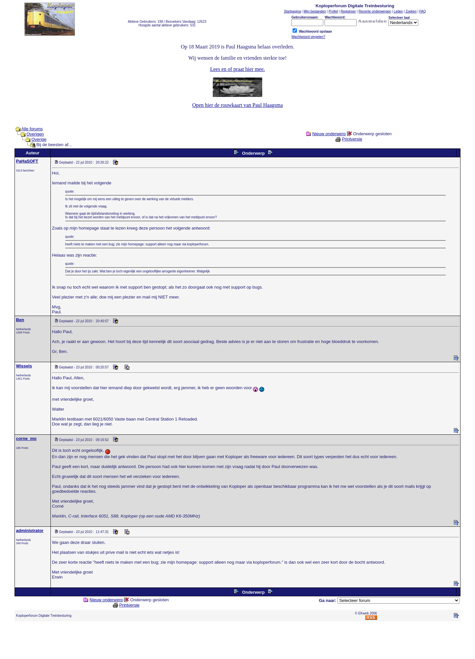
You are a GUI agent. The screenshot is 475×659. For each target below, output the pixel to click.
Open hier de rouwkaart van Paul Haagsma (237, 105)
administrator (30, 530)
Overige (39, 139)
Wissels (24, 365)
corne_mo (26, 438)
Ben (20, 319)
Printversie (352, 139)
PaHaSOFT (27, 161)
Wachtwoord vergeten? (308, 37)
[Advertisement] (237, 641)
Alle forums (32, 128)
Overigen (35, 134)
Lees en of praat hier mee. (237, 69)
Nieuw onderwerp (329, 133)
